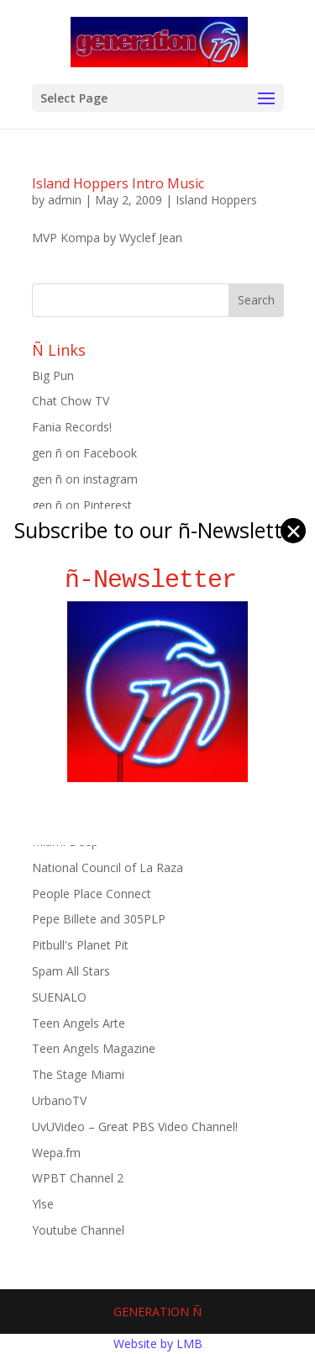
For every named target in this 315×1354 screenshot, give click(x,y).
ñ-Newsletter (157, 580)
